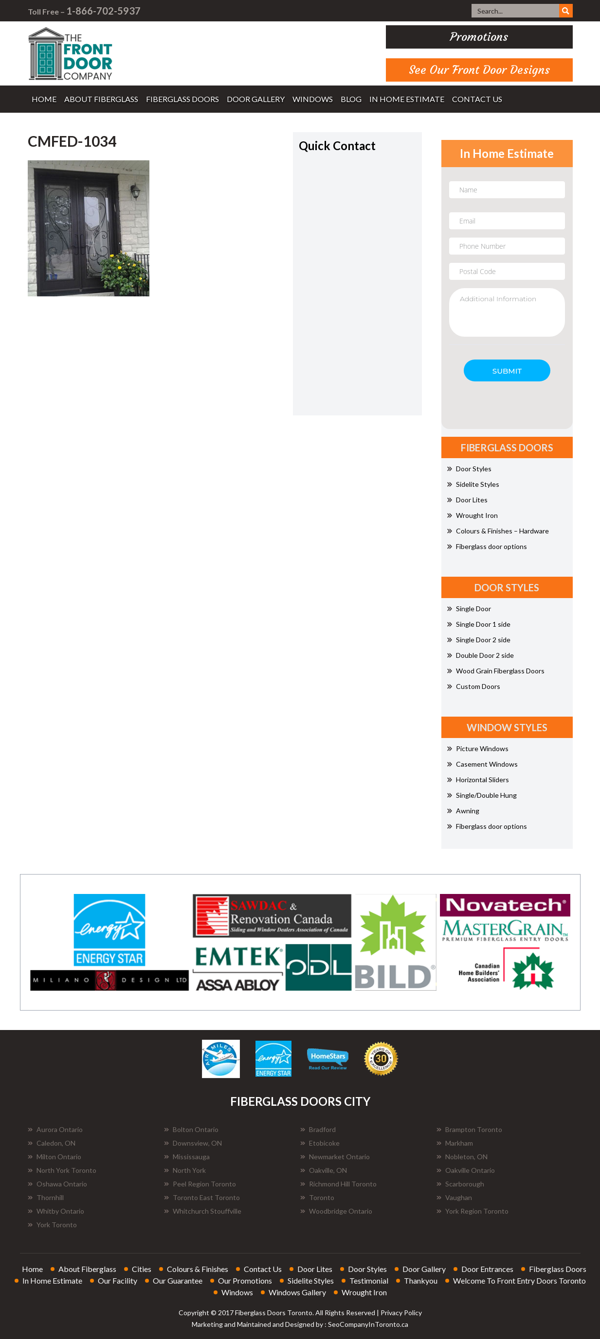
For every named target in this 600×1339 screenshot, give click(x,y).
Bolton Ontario (191, 1129)
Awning (463, 811)
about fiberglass (101, 98)
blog (351, 98)
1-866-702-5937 (103, 11)
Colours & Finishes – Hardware (498, 531)
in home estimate (406, 98)
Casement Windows (482, 764)
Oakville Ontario (465, 1170)
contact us (477, 98)
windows (312, 98)
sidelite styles (311, 1280)
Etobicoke (320, 1143)
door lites (314, 1268)
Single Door (469, 608)
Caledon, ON (51, 1143)
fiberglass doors (182, 98)
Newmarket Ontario (335, 1156)
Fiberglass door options (487, 546)
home (44, 98)
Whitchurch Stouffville (202, 1211)
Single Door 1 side (478, 624)
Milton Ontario (54, 1156)
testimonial (368, 1280)
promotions (479, 37)
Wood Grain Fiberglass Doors (496, 671)
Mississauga (187, 1156)
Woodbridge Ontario (336, 1211)
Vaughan (454, 1197)
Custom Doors (473, 686)
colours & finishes (197, 1268)
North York (185, 1170)
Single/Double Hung (482, 795)
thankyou (420, 1280)
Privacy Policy (401, 1312)
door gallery (256, 98)
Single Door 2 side (478, 639)
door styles (367, 1268)
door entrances (487, 1268)
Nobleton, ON (462, 1156)
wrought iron (364, 1292)
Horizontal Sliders (478, 779)
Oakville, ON (323, 1170)
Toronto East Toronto (202, 1197)
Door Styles (469, 468)
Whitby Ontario (56, 1211)
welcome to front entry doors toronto (519, 1280)
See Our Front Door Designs (479, 70)
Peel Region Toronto (200, 1184)
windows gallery (297, 1292)
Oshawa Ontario (57, 1184)
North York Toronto (62, 1170)
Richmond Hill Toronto (338, 1184)
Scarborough (460, 1184)
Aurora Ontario (55, 1129)
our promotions (245, 1280)
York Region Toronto (472, 1211)
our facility (117, 1280)
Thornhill (46, 1197)
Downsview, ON (193, 1143)
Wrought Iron (472, 515)
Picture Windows (478, 748)
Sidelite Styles (473, 484)
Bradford (318, 1129)
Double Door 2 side (480, 655)
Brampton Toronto (469, 1129)
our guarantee (177, 1280)
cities (141, 1268)
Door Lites (467, 500)
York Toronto (52, 1224)
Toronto (317, 1197)
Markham (454, 1143)
